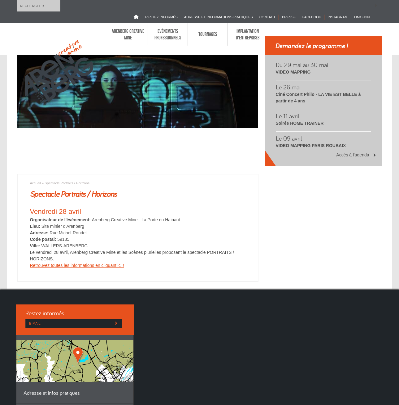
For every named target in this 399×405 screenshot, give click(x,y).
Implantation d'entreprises (247, 34)
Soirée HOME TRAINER (300, 123)
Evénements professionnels (167, 34)
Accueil (35, 183)
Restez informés (161, 17)
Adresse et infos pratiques (52, 393)
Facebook (311, 17)
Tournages (207, 34)
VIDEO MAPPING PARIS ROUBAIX (311, 145)
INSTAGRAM (337, 17)
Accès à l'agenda (352, 154)
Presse (289, 17)
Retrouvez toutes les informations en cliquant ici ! (77, 265)
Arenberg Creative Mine (128, 34)
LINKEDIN (362, 17)
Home (137, 17)
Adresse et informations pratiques (218, 17)
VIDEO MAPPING (293, 72)
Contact (267, 17)
